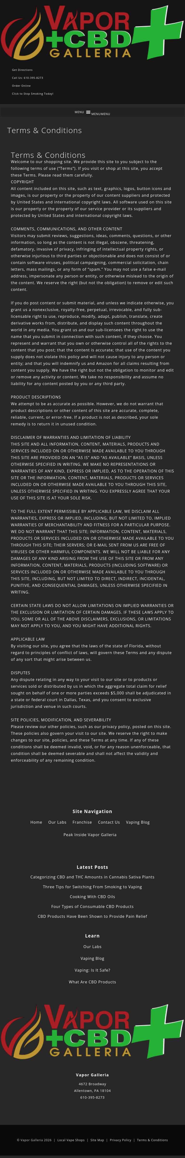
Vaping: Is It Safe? (92, 970)
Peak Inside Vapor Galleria (90, 834)
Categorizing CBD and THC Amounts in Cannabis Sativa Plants (92, 877)
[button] (100, 114)
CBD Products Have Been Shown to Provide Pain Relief (92, 916)
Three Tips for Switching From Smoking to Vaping (92, 886)
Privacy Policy (120, 1140)
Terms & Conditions (152, 1140)
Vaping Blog (138, 822)
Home (36, 822)
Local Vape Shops (71, 1140)
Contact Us (109, 822)
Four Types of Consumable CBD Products (92, 906)
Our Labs (57, 822)
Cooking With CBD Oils (92, 896)
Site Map (97, 1140)
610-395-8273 (92, 1097)
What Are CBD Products (92, 982)
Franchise (82, 822)
